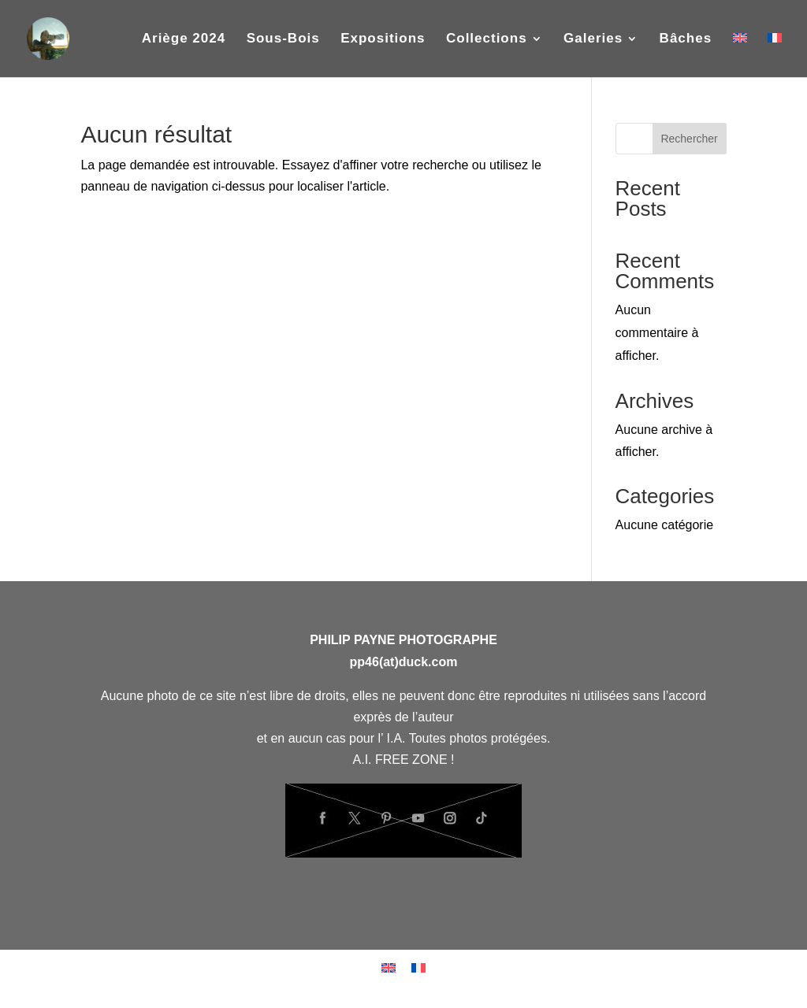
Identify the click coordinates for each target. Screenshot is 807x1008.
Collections (486, 39)
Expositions (382, 39)
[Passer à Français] (418, 967)
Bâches (686, 39)
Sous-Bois (283, 39)
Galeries (593, 39)
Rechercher (688, 138)
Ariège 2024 (183, 39)
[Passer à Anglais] (740, 55)
